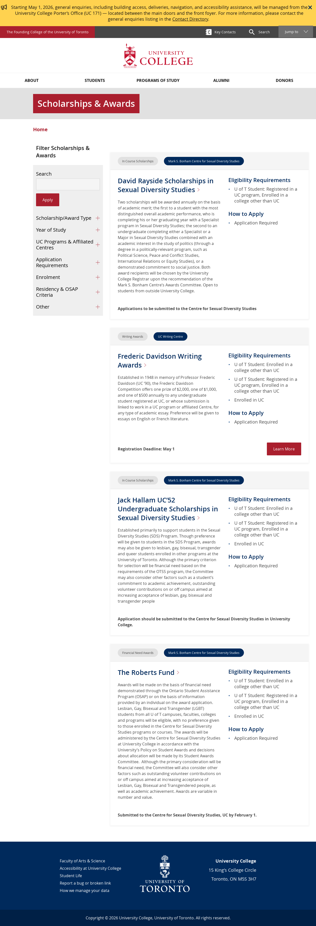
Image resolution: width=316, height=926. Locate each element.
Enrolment (48, 277)
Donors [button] (284, 80)
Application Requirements (52, 262)
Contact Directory (190, 19)
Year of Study (51, 229)
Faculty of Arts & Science (82, 861)
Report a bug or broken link (85, 883)
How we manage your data (84, 890)
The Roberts (151, 672)
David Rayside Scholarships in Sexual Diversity (167, 185)
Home (40, 129)
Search (44, 174)
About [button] (32, 80)
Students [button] (95, 80)
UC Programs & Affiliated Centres (64, 244)
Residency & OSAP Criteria (57, 292)
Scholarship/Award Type (63, 218)
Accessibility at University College (90, 868)
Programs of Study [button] (158, 80)
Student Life (71, 875)
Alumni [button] (221, 80)
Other (42, 306)
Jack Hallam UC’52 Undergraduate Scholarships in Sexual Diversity (169, 508)
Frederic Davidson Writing (161, 361)
